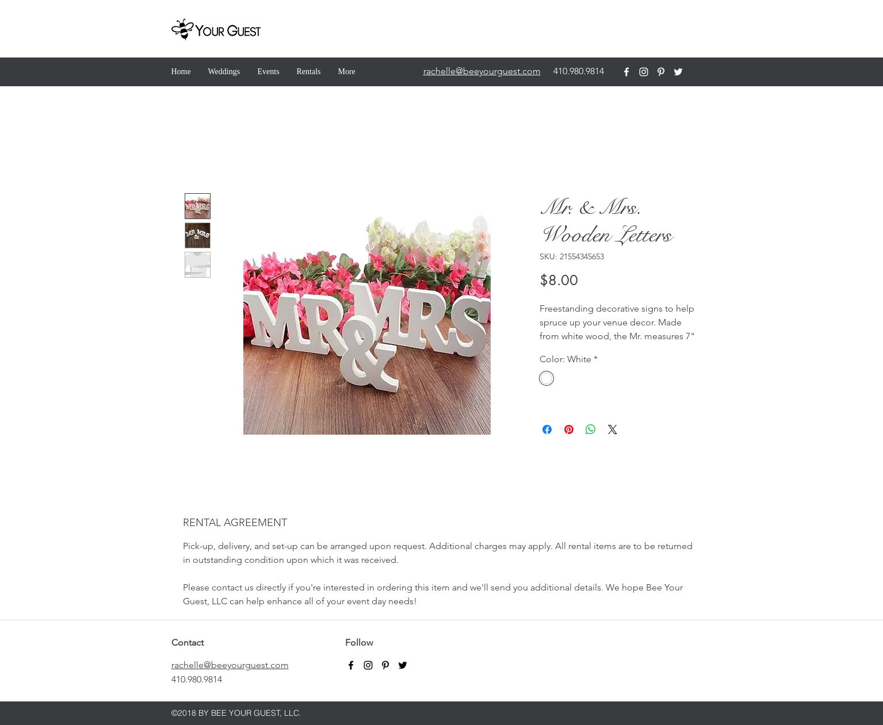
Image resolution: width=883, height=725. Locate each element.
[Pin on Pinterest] (569, 429)
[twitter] (678, 72)
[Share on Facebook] (547, 429)
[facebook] (626, 72)
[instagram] (643, 72)
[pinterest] (661, 72)
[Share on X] (613, 429)
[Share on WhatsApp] (591, 429)
